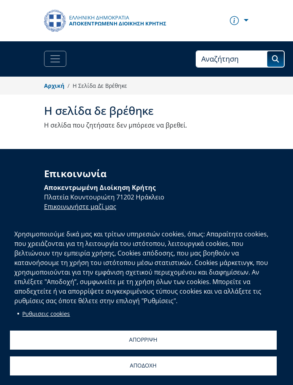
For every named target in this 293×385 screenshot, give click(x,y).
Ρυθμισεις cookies (46, 313)
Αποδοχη (143, 365)
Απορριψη (143, 339)
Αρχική (54, 85)
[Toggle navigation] (55, 59)
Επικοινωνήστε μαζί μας (80, 206)
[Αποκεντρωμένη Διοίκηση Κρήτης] (105, 21)
